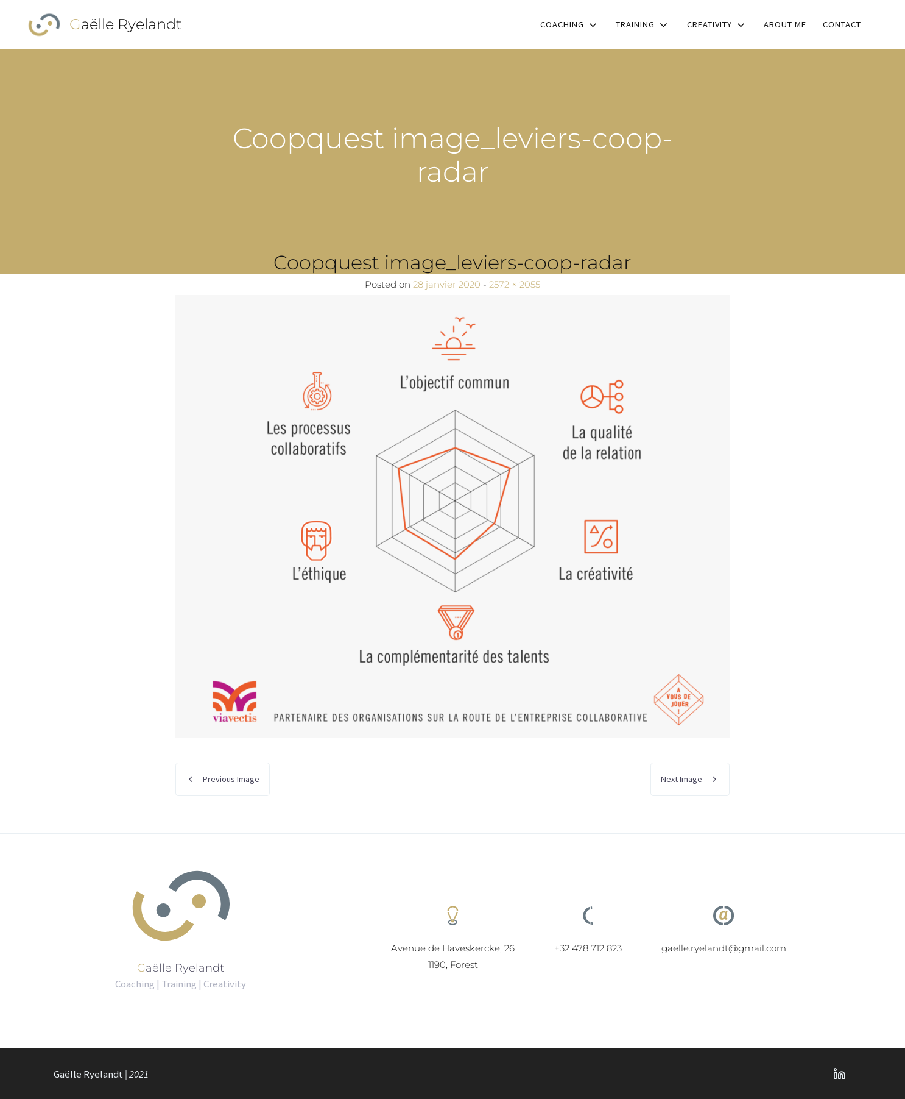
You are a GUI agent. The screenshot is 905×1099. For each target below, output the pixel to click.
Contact (842, 24)
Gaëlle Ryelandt (125, 24)
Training (635, 24)
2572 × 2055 (514, 284)
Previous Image (231, 779)
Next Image (681, 779)
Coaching (562, 24)
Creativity (709, 24)
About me (785, 24)
